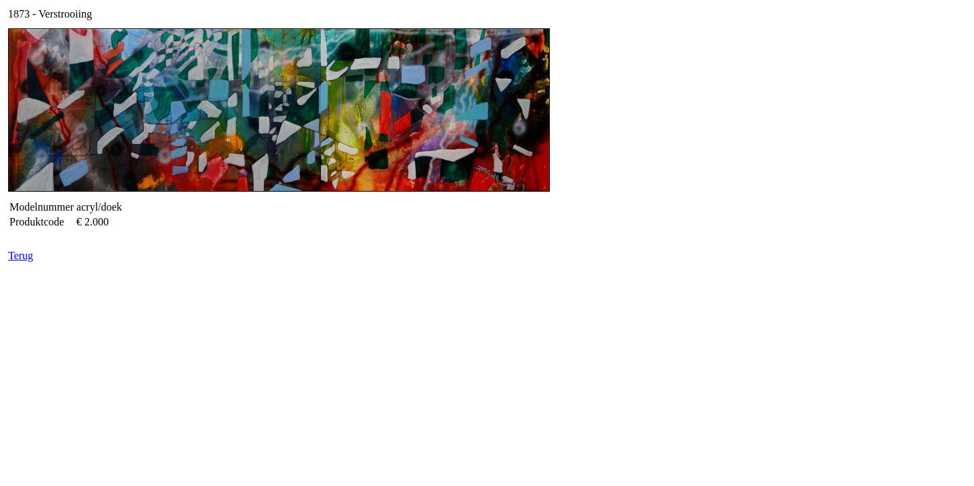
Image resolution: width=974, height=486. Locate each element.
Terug (20, 255)
